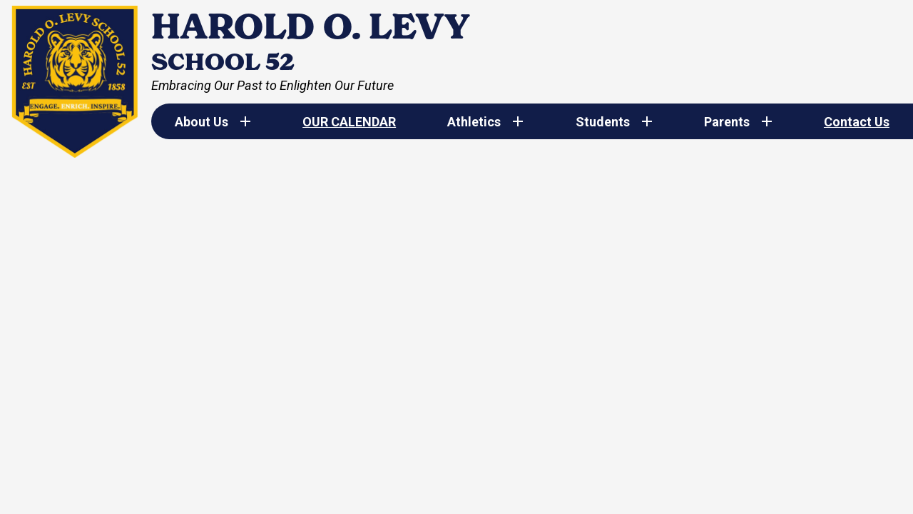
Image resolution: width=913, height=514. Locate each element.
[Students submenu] (614, 121)
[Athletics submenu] (485, 121)
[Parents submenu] (738, 121)
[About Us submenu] (213, 121)
